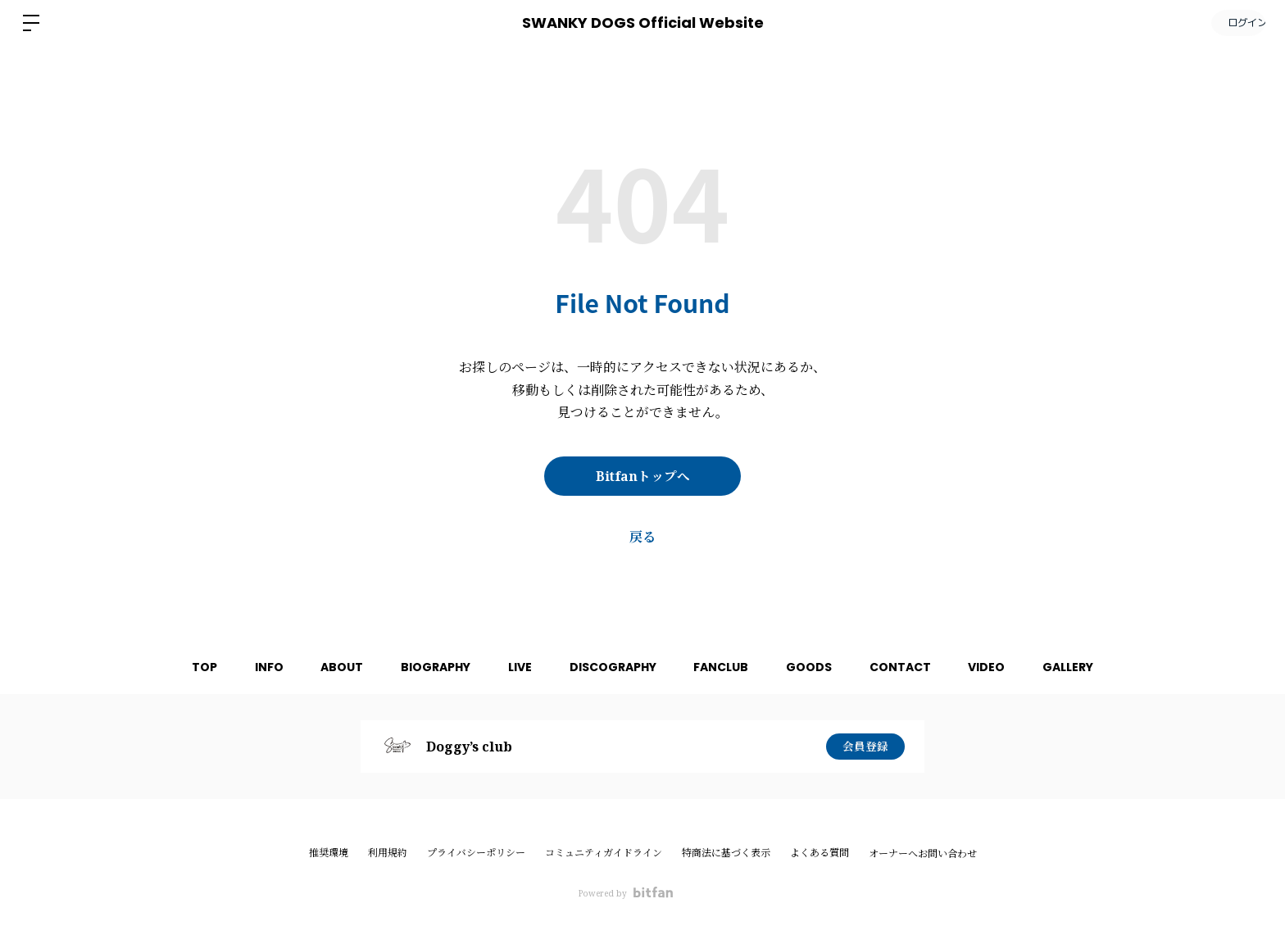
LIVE (517, 667)
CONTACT (911, 667)
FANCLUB (724, 667)
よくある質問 (819, 853)
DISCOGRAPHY (613, 667)
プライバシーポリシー (476, 853)
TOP (187, 667)
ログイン (1235, 23)
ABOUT (332, 667)
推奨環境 (328, 853)
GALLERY (1085, 667)
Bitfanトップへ (643, 476)
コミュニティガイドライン (603, 853)
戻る (642, 537)
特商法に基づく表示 (726, 853)
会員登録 (865, 746)
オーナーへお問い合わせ (923, 854)
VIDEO (1001, 667)
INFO (255, 667)
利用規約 (387, 853)
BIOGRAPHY (429, 667)
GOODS (816, 667)
